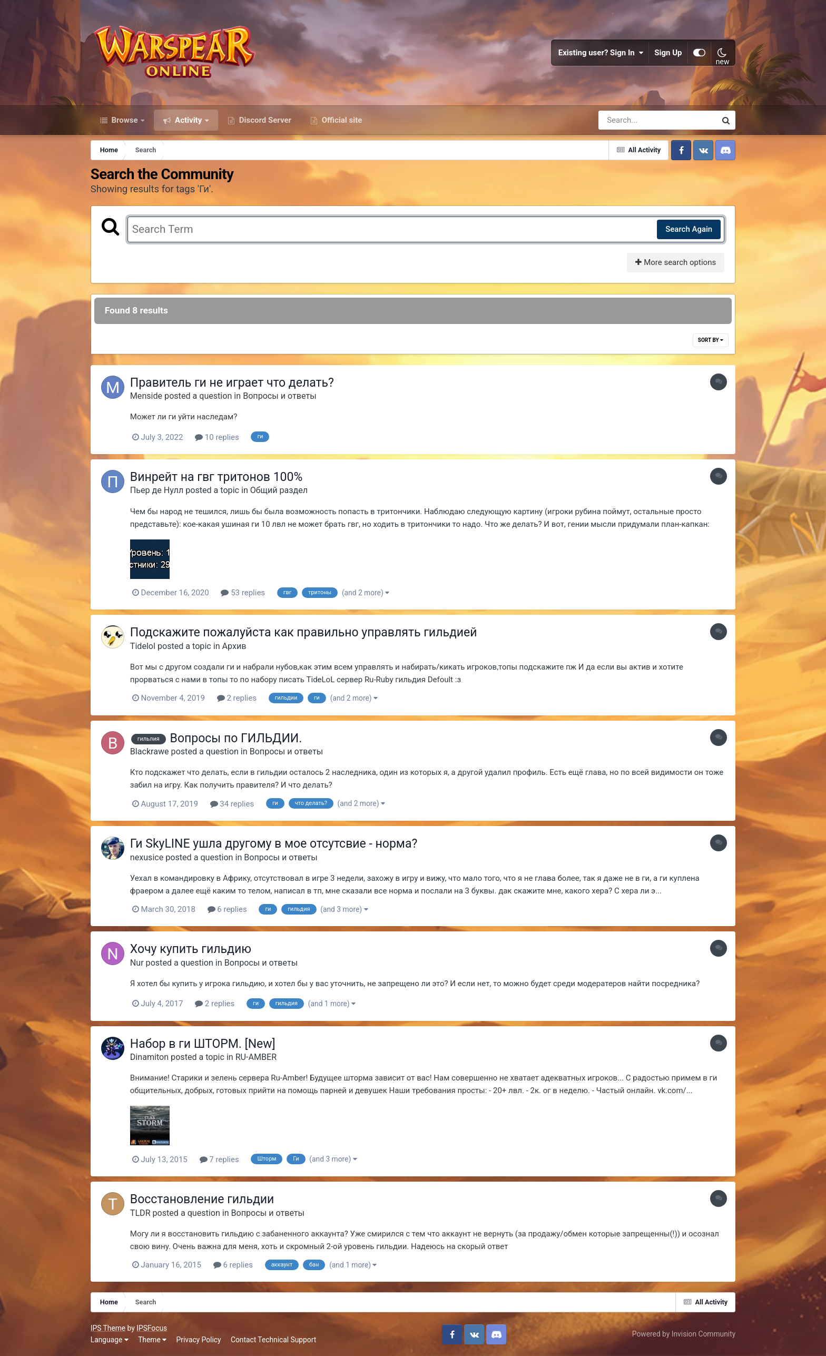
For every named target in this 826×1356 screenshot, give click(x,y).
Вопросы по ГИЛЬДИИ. (236, 738)
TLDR (140, 1213)
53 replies (243, 592)
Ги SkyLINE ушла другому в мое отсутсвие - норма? (273, 844)
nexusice (146, 857)
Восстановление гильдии (202, 1199)
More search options (675, 262)
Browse (125, 120)
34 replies (232, 804)
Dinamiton (149, 1057)
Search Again (688, 229)
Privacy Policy (198, 1339)
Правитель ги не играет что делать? (232, 383)
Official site (341, 120)
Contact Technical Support (273, 1339)
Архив (234, 646)
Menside (146, 396)
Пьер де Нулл (156, 490)
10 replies (217, 437)
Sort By (710, 340)
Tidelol (142, 646)
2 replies (237, 698)
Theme (152, 1339)
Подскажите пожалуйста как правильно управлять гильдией (303, 632)
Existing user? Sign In (601, 53)
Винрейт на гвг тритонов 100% (216, 477)
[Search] (627, 120)
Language (110, 1339)
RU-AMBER (256, 1057)
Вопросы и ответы (280, 396)
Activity (188, 120)
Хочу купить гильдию (190, 949)
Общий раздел (279, 490)
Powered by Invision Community (683, 1334)
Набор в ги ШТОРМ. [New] (203, 1044)
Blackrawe (149, 751)
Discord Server (264, 120)
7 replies (219, 1159)
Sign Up (668, 52)
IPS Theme (108, 1328)
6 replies (227, 909)
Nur (137, 963)
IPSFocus (151, 1328)
